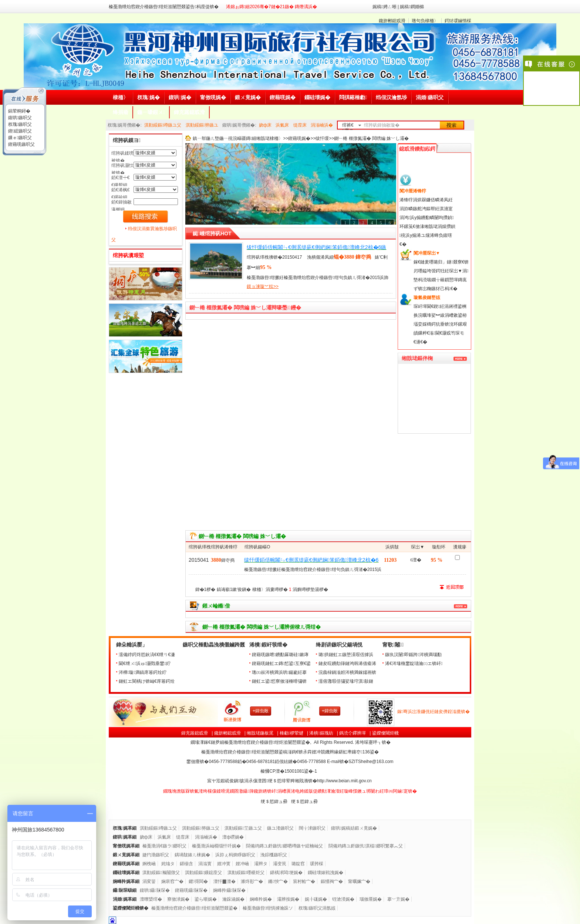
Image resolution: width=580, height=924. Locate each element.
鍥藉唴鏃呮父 (21, 144)
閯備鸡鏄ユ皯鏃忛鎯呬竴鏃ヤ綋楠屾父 (284, 846)
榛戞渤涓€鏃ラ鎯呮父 (164, 846)
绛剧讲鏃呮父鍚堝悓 (339, 645)
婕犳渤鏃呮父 (155, 854)
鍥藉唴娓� (299, 138)
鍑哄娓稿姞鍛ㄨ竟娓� (354, 828)
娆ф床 (265, 125)
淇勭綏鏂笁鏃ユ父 (243, 828)
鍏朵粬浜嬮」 (131, 645)
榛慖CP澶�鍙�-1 (289, 771)
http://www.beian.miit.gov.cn (344, 780)
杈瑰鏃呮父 (19, 124)
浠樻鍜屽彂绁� (268, 645)
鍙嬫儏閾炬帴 (385, 733)
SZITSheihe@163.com (371, 761)
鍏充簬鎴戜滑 (194, 733)
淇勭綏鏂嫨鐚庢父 (203, 872)
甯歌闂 (393, 645)
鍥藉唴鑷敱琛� (191, 890)
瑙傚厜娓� (371, 899)
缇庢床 (300, 125)
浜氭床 (282, 125)
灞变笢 (279, 863)
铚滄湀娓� (343, 899)
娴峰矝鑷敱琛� (229, 890)
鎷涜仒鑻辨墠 (352, 733)
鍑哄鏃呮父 (19, 117)
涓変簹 (149, 881)
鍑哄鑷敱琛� (155, 890)
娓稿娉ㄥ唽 (384, 6)
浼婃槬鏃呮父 (273, 854)
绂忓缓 (322, 138)
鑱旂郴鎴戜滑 (392, 20)
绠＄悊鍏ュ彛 (274, 801)
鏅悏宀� (277, 881)
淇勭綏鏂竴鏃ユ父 (162, 125)
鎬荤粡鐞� (18, 111)
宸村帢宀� (304, 881)
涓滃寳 (205, 863)
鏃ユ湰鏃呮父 (280, 828)
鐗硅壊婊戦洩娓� (325, 872)
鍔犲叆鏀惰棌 (458, 20)
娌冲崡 (242, 863)
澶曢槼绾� (151, 899)
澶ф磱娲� (233, 837)
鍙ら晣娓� (206, 899)
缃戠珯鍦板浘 (260, 733)
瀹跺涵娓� (233, 899)
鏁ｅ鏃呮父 (19, 137)
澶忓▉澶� (224, 881)
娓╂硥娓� (316, 899)
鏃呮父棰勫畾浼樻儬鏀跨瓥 (214, 645)
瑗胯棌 (316, 863)
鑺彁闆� (198, 881)
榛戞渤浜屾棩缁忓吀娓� (216, 846)
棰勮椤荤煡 (291, 733)
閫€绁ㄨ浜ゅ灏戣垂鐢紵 (145, 663)
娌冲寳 (223, 863)
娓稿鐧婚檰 (412, 6)
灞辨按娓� (288, 899)
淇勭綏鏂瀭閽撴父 (160, 872)
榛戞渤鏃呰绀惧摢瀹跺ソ (268, 908)
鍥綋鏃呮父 (19, 131)
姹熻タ (168, 863)
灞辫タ (260, 863)
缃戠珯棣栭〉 (269, 138)
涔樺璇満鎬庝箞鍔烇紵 (142, 672)
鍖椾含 (186, 863)
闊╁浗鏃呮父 (312, 828)
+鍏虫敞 (261, 710)
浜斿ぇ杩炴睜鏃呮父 (235, 854)
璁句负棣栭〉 (425, 20)
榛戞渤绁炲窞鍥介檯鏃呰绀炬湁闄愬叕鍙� (194, 908)
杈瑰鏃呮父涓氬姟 (317, 908)
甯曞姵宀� (359, 881)
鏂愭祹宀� (332, 881)
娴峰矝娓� (261, 899)
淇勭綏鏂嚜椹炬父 (245, 872)
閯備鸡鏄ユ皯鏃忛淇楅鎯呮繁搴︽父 (365, 846)
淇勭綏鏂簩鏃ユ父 (200, 828)
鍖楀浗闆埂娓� (286, 872)
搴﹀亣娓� (398, 899)
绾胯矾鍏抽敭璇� (381, 125)
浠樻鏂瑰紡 (321, 733)
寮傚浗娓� (178, 899)
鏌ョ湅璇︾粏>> (263, 286)
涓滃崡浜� (322, 125)
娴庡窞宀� (172, 881)
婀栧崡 (149, 863)
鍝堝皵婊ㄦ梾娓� (192, 854)
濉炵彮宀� (252, 881)
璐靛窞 (298, 863)
